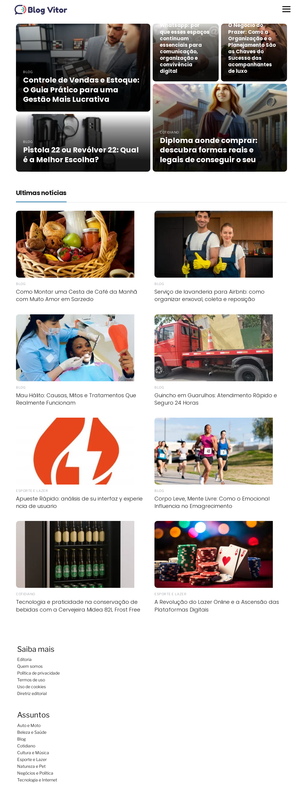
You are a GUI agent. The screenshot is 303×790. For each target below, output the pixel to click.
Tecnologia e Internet (37, 779)
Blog (21, 738)
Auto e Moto (29, 725)
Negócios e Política (35, 772)
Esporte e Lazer (32, 759)
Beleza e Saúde (31, 732)
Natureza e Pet (31, 766)
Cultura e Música (33, 752)
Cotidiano (26, 745)
